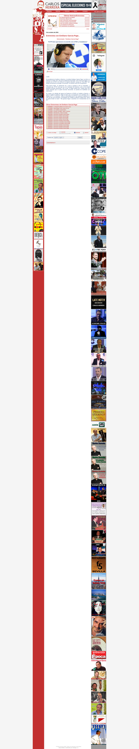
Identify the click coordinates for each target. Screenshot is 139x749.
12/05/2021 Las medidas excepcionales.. (57, 109)
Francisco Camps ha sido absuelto (68, 21)
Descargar (50, 71)
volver (87, 28)
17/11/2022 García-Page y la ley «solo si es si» (58, 108)
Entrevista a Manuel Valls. (66, 18)
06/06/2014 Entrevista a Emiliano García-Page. (58, 126)
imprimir (86, 132)
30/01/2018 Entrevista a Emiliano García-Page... (59, 120)
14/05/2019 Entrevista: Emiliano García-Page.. (58, 115)
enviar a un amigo (52, 132)
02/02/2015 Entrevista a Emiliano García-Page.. (58, 124)
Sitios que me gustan (99, 21)
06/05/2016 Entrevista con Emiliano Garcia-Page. (59, 121)
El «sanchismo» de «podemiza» (67, 26)
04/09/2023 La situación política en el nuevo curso (59, 106)
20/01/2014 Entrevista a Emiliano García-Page (58, 128)
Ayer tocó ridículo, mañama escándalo (69, 23)
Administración (98, 13)
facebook (78, 132)
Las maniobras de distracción (67, 24)
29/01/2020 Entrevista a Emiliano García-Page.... (59, 114)
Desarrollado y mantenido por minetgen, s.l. (68, 747)
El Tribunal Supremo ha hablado (67, 17)
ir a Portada (49, 28)
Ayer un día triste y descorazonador (68, 20)
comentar (63, 132)
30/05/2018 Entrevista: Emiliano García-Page (58, 118)
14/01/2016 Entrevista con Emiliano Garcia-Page (59, 123)
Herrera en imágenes (99, 18)
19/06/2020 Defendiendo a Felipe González (57, 112)
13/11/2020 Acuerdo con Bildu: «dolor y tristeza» (59, 111)
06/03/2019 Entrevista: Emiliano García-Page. (58, 117)
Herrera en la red (97, 16)
